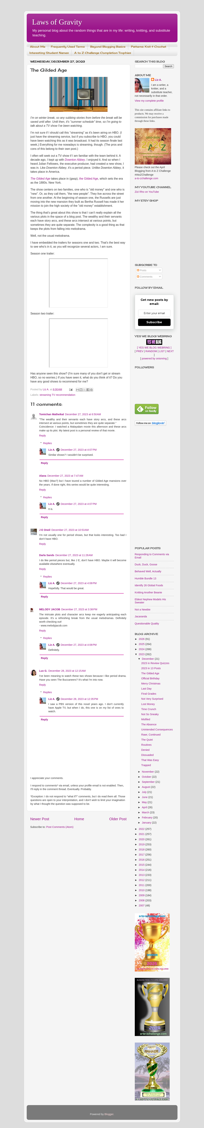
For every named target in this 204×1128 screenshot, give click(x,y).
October (147, 776)
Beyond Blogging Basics (107, 46)
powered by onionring (154, 358)
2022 (142, 829)
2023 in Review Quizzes (155, 663)
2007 (142, 905)
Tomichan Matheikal (51, 414)
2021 (142, 834)
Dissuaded (147, 755)
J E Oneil (45, 529)
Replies (47, 443)
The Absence (148, 724)
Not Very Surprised (152, 698)
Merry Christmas (150, 683)
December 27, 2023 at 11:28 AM (74, 555)
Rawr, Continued (150, 734)
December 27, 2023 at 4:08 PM (79, 583)
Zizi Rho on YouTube (147, 191)
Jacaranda (141, 616)
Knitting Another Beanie (148, 592)
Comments (145, 276)
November (148, 771)
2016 (142, 859)
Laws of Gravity (57, 22)
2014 (142, 869)
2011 (142, 885)
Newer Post (39, 819)
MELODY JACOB (49, 609)
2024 (142, 649)
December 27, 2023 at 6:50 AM (83, 414)
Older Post (117, 819)
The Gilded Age (40, 178)
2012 (142, 880)
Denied (145, 749)
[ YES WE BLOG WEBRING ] (154, 347)
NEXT (170, 351)
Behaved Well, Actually (148, 571)
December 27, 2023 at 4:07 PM (79, 449)
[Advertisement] (154, 486)
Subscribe (154, 322)
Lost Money (148, 704)
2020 (142, 839)
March (146, 812)
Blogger (108, 1114)
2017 (142, 854)
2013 (142, 874)
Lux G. (43, 670)
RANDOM (151, 351)
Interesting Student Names (49, 53)
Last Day (146, 688)
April (145, 807)
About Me (37, 46)
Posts (141, 270)
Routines (146, 744)
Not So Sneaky (150, 714)
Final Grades (148, 693)
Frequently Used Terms (68, 46)
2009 (142, 895)
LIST (162, 351)
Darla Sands (46, 555)
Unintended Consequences (157, 729)
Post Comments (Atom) (60, 827)
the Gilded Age (88, 178)
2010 (142, 890)
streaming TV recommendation (57, 394)
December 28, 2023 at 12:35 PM (79, 699)
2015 (142, 864)
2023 (142, 654)
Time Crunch (148, 709)
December (148, 658)
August (146, 787)
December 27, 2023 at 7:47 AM (65, 475)
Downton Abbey (75, 159)
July (144, 792)
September (148, 781)
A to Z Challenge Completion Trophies (102, 53)
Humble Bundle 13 (145, 578)
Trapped (146, 765)
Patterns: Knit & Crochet (148, 46)
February (147, 817)
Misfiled (145, 719)
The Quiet (147, 739)
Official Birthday (150, 678)
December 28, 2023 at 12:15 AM (67, 670)
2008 (142, 900)
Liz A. (51, 449)
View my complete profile (149, 100)
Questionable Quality (147, 623)
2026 (142, 639)
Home (79, 819)
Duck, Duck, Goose (146, 564)
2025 (142, 644)
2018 (142, 849)
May (145, 802)
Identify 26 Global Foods (149, 585)
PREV (139, 351)
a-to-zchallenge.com (146, 178)
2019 (142, 844)
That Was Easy (150, 760)
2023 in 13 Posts (151, 668)
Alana (42, 475)
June (145, 797)
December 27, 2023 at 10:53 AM (70, 529)
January (147, 822)
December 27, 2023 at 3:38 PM (79, 609)
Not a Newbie (142, 609)
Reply (42, 435)
